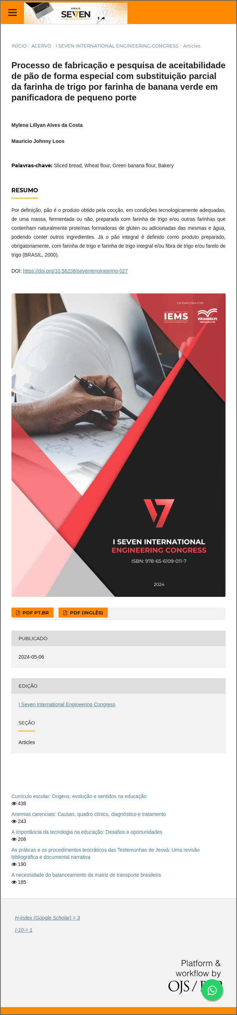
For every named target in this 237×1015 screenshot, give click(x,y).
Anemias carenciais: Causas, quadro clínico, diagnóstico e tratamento (88, 814)
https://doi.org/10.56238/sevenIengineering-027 (75, 271)
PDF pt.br (35, 612)
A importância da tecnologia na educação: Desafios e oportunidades (86, 832)
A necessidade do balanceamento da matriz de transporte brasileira (86, 875)
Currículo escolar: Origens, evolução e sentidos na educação (78, 796)
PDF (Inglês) (86, 612)
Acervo (41, 46)
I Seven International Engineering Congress (117, 46)
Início (19, 46)
